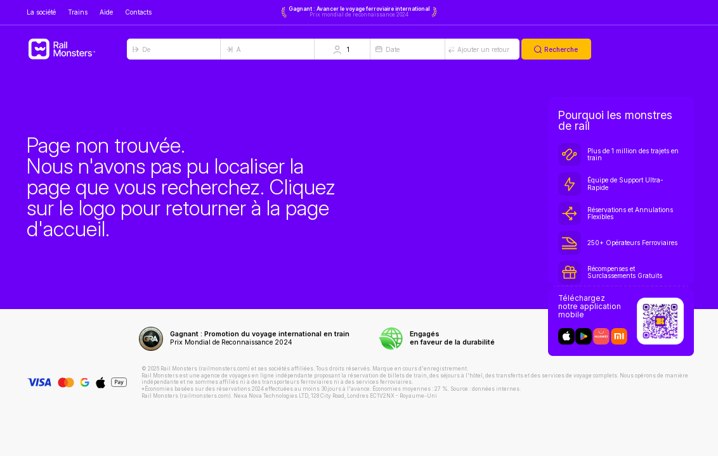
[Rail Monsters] (77, 49)
